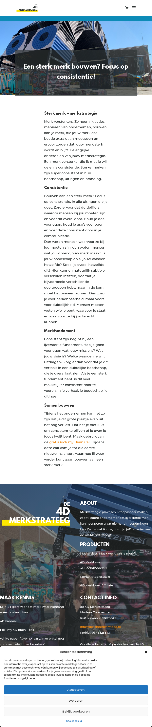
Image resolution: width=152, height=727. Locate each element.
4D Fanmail (8, 621)
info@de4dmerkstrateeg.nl (100, 627)
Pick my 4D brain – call (17, 630)
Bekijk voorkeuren (76, 711)
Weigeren (76, 700)
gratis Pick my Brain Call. (70, 442)
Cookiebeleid (74, 720)
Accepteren (76, 690)
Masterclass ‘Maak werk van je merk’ (107, 553)
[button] (146, 652)
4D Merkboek (90, 562)
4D (105, 568)
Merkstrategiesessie (95, 577)
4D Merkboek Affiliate (96, 585)
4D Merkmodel (91, 568)
